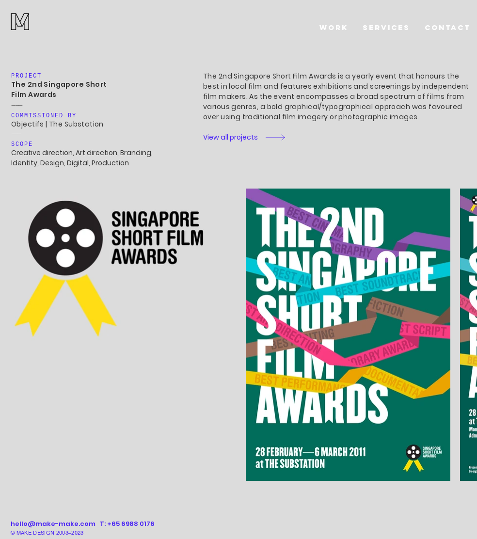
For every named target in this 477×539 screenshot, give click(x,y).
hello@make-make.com (53, 523)
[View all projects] (233, 137)
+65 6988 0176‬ (131, 523)
